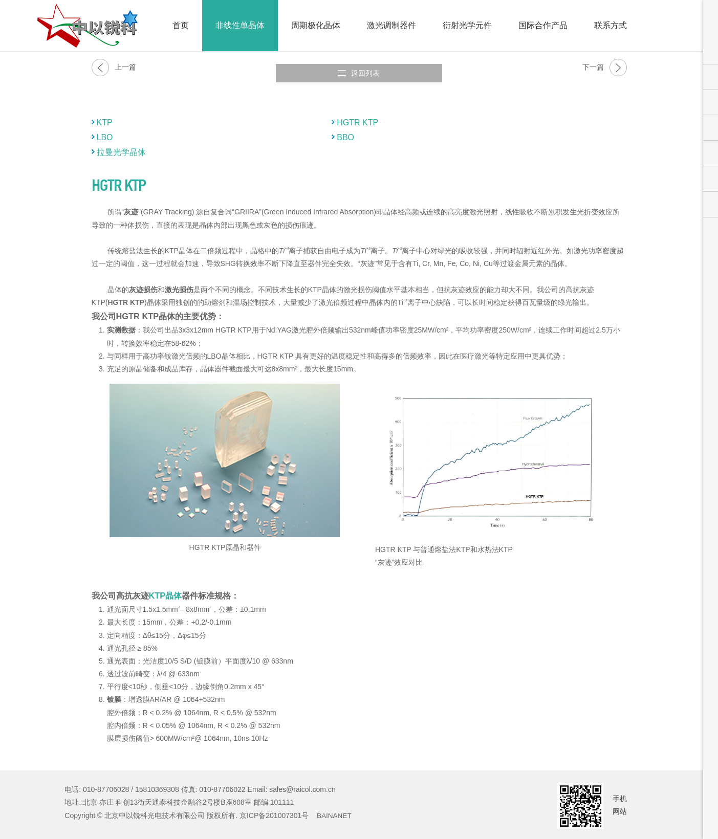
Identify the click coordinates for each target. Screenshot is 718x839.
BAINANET (335, 810)
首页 (180, 25)
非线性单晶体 (240, 25)
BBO (345, 131)
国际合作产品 (543, 25)
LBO (105, 131)
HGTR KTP (357, 117)
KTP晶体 (165, 589)
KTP (105, 117)
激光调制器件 (391, 25)
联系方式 (610, 25)
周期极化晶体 (315, 25)
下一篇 (604, 67)
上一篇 (114, 67)
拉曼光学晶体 (121, 146)
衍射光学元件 (467, 25)
